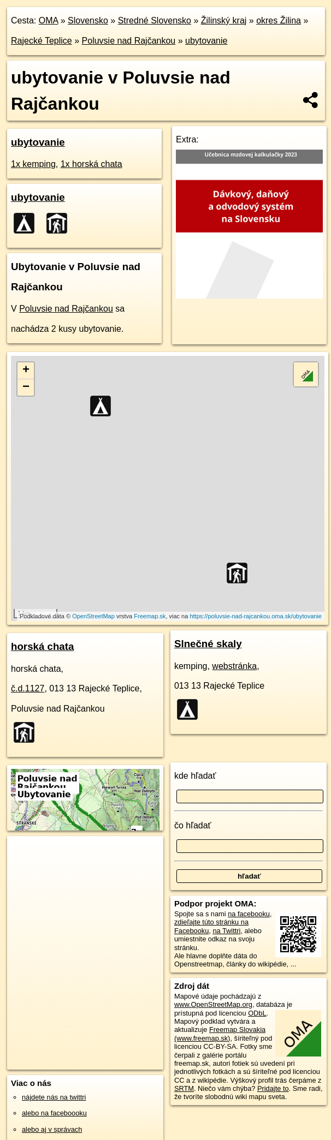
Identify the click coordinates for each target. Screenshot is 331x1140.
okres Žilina (278, 20)
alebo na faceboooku (54, 1113)
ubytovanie (206, 40)
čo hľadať (192, 825)
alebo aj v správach (52, 1129)
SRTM (184, 1088)
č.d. (27, 688)
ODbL (257, 1013)
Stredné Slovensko (154, 20)
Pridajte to (273, 1088)
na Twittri (226, 931)
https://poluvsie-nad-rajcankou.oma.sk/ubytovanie (256, 616)
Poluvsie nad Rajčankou (129, 40)
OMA (48, 20)
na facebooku (249, 914)
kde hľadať (195, 775)
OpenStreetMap (93, 616)
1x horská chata (91, 164)
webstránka (234, 666)
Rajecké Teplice (41, 40)
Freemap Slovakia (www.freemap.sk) (219, 1033)
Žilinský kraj (224, 20)
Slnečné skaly (208, 643)
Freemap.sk (150, 616)
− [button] (25, 387)
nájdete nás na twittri (54, 1097)
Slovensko (88, 20)
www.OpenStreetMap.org (213, 1004)
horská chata (42, 646)
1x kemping (33, 164)
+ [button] (25, 370)
